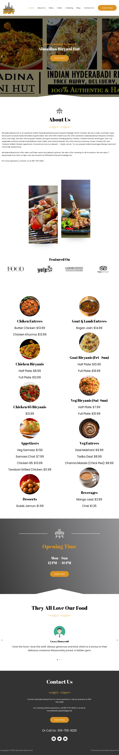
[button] (58, 95)
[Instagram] (65, 739)
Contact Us (89, 8)
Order (59, 8)
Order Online (59, 58)
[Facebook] (53, 739)
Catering (69, 8)
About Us (41, 8)
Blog (78, 8)
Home (31, 8)
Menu (51, 8)
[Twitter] (59, 739)
